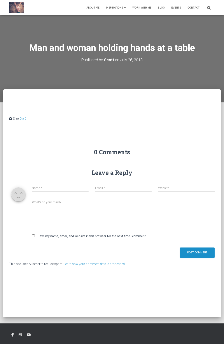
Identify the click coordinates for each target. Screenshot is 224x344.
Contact (193, 7)
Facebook (12, 335)
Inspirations (116, 7)
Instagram (20, 335)
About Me (93, 7)
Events (176, 7)
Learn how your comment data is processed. (94, 264)
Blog (161, 7)
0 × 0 (23, 118)
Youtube (28, 335)
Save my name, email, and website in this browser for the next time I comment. (92, 236)
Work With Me (141, 7)
